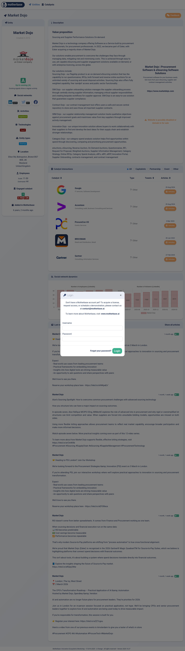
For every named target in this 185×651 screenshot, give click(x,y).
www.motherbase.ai (110, 314)
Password (67, 334)
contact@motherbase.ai (93, 308)
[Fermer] (121, 295)
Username (67, 323)
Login (117, 350)
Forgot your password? (100, 351)
